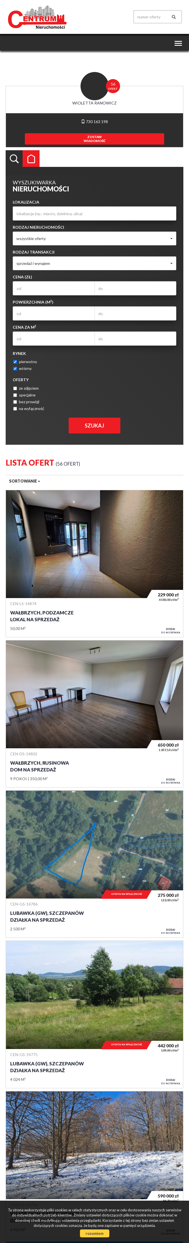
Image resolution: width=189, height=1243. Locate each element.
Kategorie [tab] (31, 158)
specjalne (24, 394)
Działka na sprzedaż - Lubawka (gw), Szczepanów (94, 864)
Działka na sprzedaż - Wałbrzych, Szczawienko (94, 1164)
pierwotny (25, 361)
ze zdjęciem (26, 388)
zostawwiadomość (94, 139)
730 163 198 (94, 121)
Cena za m (24, 327)
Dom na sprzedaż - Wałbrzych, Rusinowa (94, 713)
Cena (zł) (22, 276)
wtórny (22, 368)
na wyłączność (28, 408)
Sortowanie (24, 481)
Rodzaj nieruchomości (38, 227)
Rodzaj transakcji (34, 252)
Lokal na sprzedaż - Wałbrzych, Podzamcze (94, 563)
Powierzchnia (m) (33, 301)
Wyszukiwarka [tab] (14, 158)
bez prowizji (26, 401)
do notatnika (170, 630)
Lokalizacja (26, 202)
